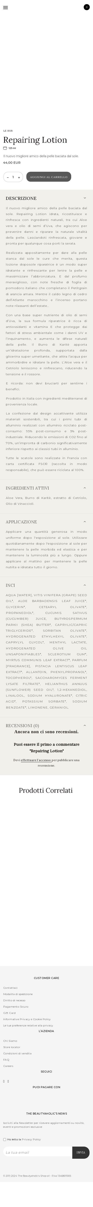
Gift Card (9, 1012)
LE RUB (8, 130)
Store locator (11, 1047)
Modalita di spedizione (18, 994)
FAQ (6, 1059)
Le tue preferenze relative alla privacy (28, 1025)
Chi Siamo (10, 1040)
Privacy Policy (31, 1139)
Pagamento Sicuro (15, 1006)
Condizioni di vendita (17, 1053)
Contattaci (10, 987)
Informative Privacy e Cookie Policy (27, 1019)
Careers (8, 1066)
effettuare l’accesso (36, 760)
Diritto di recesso (14, 1000)
